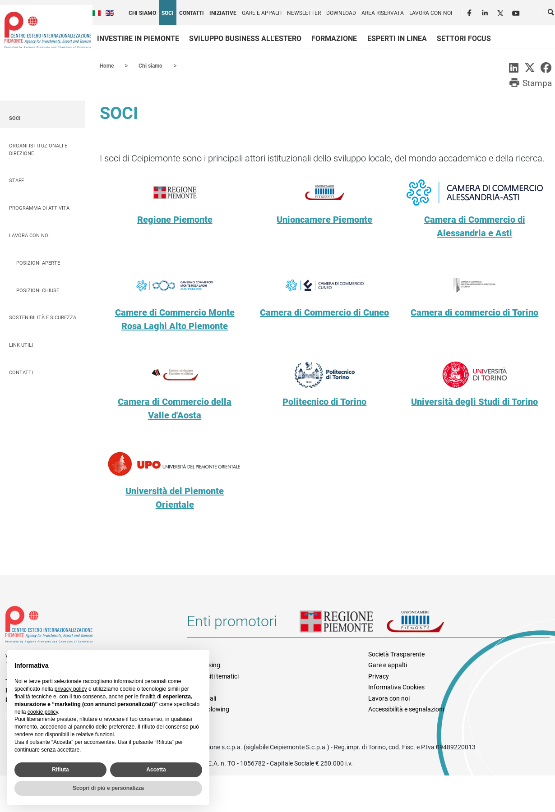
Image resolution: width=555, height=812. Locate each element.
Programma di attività (39, 208)
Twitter (501, 12)
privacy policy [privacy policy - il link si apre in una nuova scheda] (71, 689)
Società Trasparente (396, 653)
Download (341, 13)
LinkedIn (486, 12)
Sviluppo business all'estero (245, 38)
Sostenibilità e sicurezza (42, 317)
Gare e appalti (262, 13)
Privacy (378, 675)
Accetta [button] (156, 769)
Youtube (516, 12)
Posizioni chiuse (37, 290)
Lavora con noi (430, 13)
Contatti (191, 13)
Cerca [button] (551, 14)
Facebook (470, 12)
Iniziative (222, 13)
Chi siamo (142, 13)
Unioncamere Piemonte (427, 624)
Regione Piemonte (343, 624)
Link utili (21, 345)
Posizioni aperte (38, 263)
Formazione (334, 38)
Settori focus (464, 38)
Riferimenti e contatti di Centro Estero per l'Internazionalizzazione (87, 626)
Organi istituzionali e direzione (38, 149)
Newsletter (304, 13)
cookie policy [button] (43, 712)
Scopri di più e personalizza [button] (108, 788)
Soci (168, 13)
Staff (16, 180)
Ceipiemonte (48, 30)
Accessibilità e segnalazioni (406, 708)
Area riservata (382, 13)
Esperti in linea (397, 38)
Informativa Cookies (396, 686)
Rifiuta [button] (60, 769)
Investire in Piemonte (138, 38)
